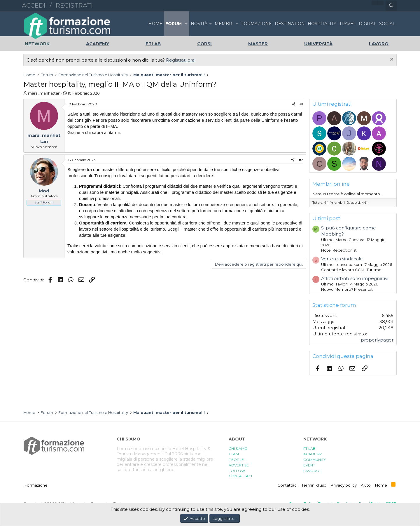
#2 (301, 160)
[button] (186, 23)
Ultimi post (326, 218)
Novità (199, 23)
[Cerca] (391, 6)
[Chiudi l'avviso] (390, 60)
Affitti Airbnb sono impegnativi (354, 278)
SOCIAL (387, 23)
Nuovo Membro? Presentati (347, 289)
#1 (301, 104)
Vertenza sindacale (342, 259)
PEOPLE (236, 459)
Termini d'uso (314, 485)
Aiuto (366, 485)
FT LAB (309, 448)
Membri (224, 23)
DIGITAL (367, 23)
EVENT (309, 465)
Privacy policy (344, 485)
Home (155, 23)
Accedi (34, 5)
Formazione (36, 485)
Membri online (331, 184)
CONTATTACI (240, 476)
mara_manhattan (44, 93)
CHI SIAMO (238, 448)
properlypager (377, 340)
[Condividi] (294, 104)
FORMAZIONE (256, 23)
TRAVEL (347, 23)
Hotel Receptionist (339, 250)
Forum (173, 23)
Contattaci (287, 485)
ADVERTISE (239, 465)
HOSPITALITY (322, 23)
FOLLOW (237, 470)
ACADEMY (312, 454)
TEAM (234, 454)
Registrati (74, 5)
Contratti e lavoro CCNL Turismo (351, 269)
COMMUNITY (314, 459)
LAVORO (311, 470)
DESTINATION (290, 23)
